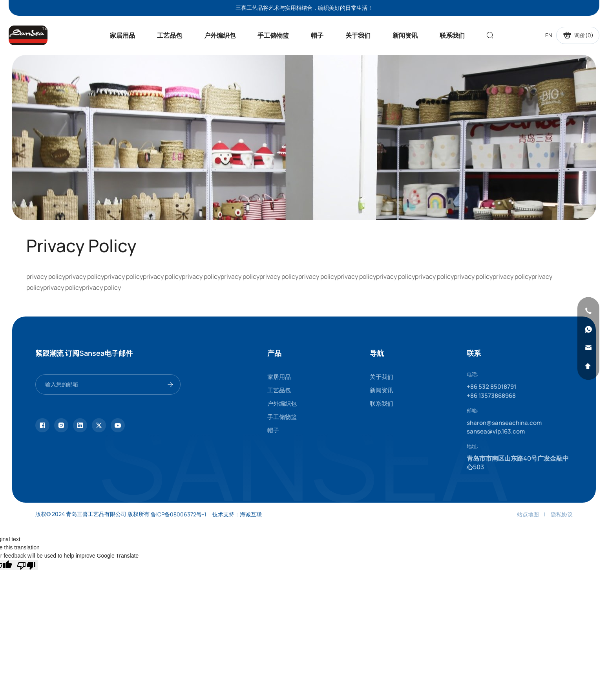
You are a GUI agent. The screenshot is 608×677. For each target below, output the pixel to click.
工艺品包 (168, 35)
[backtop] (585, 366)
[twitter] (99, 425)
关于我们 (356, 35)
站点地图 (528, 513)
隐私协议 (562, 513)
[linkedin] (80, 425)
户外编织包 (218, 35)
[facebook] (42, 425)
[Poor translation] (26, 564)
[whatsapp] (585, 329)
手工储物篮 (272, 35)
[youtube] (118, 425)
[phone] (585, 311)
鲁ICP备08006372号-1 (178, 513)
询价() (572, 35)
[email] (585, 348)
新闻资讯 (403, 35)
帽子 (316, 35)
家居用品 (121, 35)
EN (542, 35)
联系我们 (451, 35)
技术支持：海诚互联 (237, 513)
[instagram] (61, 425)
